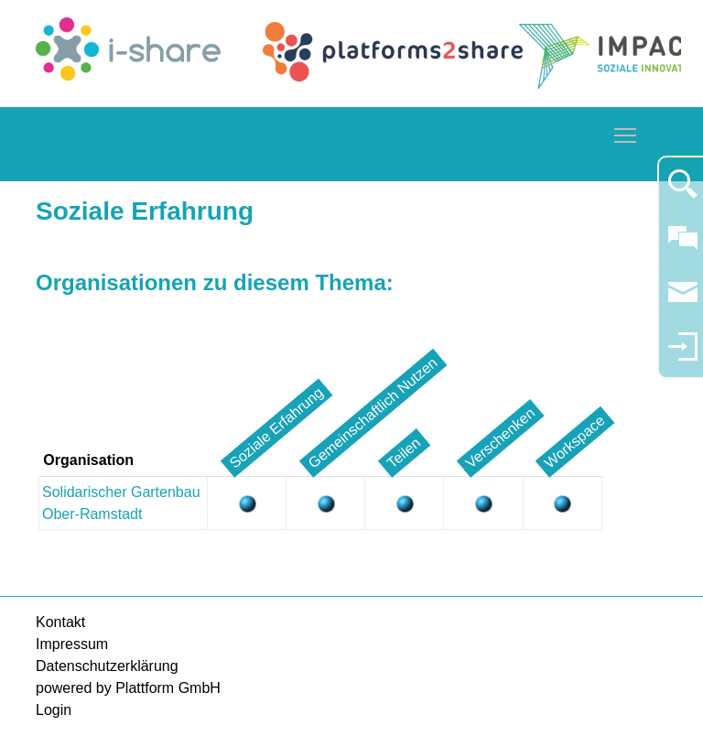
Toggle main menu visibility (626, 132)
